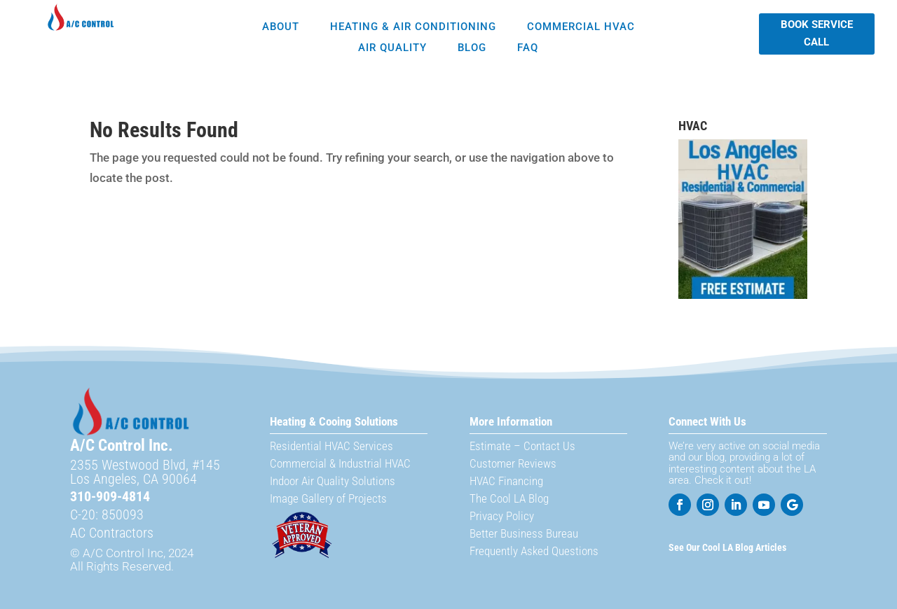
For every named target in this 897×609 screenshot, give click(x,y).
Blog (472, 48)
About (280, 27)
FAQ (527, 48)
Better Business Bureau (524, 533)
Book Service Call (817, 33)
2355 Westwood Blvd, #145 (145, 464)
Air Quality (392, 48)
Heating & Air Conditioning (413, 27)
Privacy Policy (502, 516)
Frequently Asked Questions (534, 551)
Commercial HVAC (581, 27)
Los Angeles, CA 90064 (133, 478)
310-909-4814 (110, 496)
